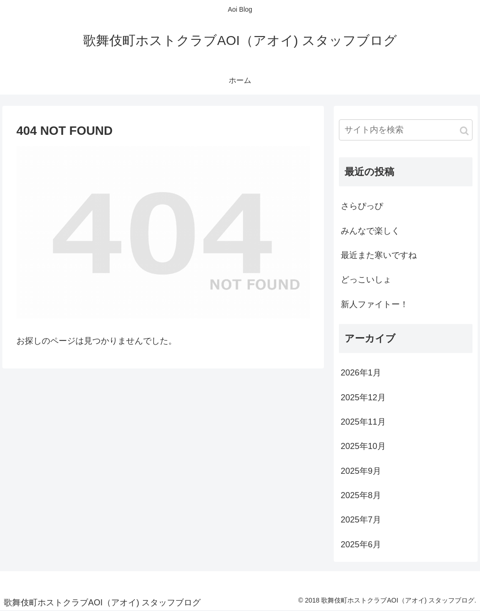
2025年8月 (361, 495)
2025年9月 (361, 471)
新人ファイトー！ (374, 304)
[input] (405, 129)
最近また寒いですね (379, 255)
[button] (464, 130)
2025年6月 (361, 544)
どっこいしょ (366, 279)
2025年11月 (363, 422)
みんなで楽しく (370, 231)
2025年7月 (361, 519)
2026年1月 (361, 372)
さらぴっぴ (362, 206)
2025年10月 (363, 446)
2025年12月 (363, 397)
